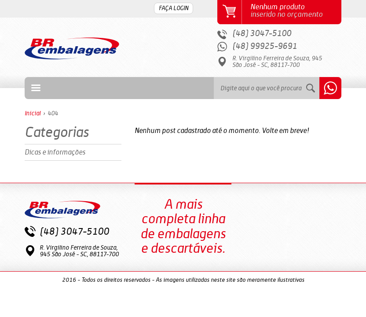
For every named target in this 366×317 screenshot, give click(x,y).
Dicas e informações (55, 152)
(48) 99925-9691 (264, 46)
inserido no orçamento (294, 11)
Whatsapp (330, 88)
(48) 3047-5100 (261, 33)
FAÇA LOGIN (173, 8)
